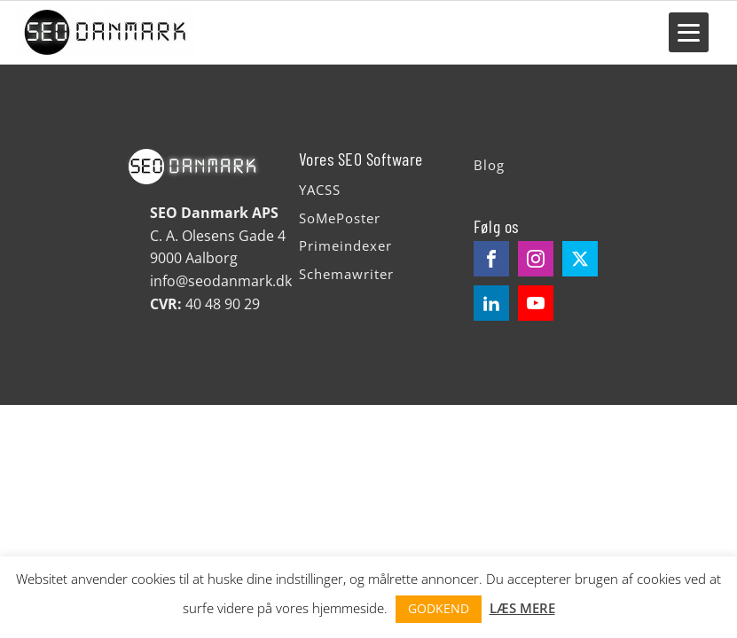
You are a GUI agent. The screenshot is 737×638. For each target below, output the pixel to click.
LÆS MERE (522, 608)
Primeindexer (345, 245)
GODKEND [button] (438, 608)
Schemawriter (346, 274)
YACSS (320, 189)
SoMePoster (339, 218)
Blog (489, 165)
